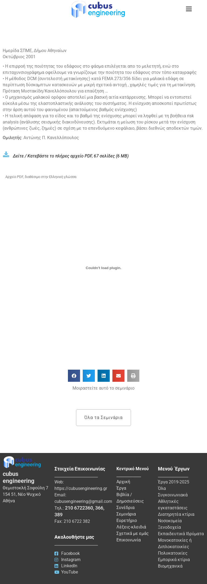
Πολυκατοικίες (173, 553)
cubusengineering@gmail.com (83, 501)
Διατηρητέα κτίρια (176, 514)
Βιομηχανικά (170, 566)
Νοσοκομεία (170, 520)
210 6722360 (79, 508)
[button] (74, 376)
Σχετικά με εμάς (132, 533)
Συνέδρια (125, 507)
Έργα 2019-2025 (173, 482)
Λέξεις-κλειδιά (131, 527)
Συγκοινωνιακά (173, 494)
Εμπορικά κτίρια (174, 559)
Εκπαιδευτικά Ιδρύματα (181, 533)
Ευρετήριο (126, 520)
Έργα (121, 488)
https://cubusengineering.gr (80, 488)
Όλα (162, 488)
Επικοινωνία (128, 539)
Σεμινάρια (126, 514)
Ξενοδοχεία (169, 527)
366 (99, 508)
